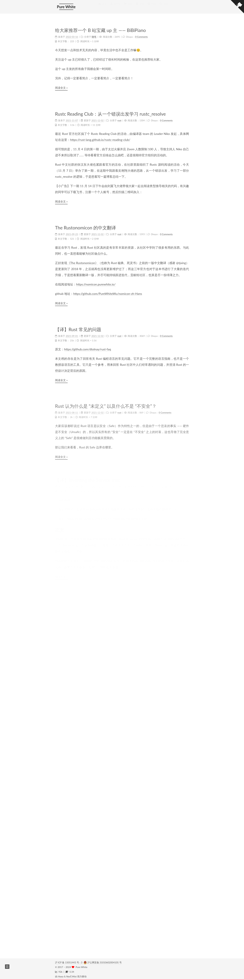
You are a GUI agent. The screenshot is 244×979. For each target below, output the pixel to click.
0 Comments (141, 36)
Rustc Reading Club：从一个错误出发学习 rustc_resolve (110, 113)
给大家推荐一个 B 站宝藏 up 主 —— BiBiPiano (100, 30)
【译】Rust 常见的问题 (78, 326)
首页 (102, 5)
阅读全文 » (61, 87)
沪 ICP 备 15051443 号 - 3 (68, 960)
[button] (7, 966)
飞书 (79, 191)
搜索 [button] (163, 5)
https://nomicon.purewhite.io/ (96, 283)
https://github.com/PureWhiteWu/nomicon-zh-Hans (107, 292)
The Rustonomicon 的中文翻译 (85, 227)
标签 (128, 5)
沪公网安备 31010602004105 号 (104, 960)
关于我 (115, 5)
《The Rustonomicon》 (82, 261)
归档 (151, 5)
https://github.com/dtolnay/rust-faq (87, 346)
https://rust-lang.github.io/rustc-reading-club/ (100, 139)
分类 (140, 5)
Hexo (60, 974)
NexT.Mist (71, 974)
